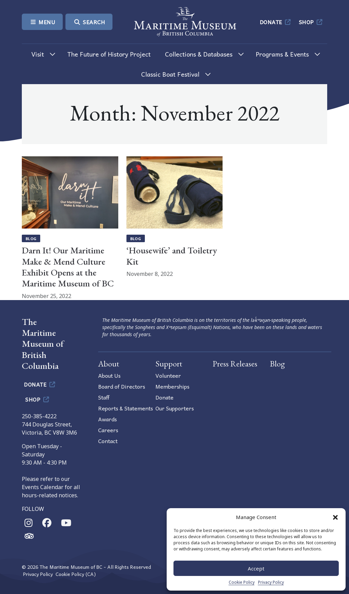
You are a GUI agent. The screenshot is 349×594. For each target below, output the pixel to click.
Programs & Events (282, 54)
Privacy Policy (271, 582)
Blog (31, 238)
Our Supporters (174, 408)
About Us (109, 375)
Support (168, 363)
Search (89, 21)
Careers (108, 429)
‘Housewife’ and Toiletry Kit (171, 255)
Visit (37, 54)
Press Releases (235, 363)
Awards (107, 419)
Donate (276, 21)
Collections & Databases (198, 54)
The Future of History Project (109, 54)
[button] (335, 517)
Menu (42, 21)
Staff (103, 397)
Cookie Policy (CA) (76, 574)
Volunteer (168, 375)
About (108, 363)
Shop (311, 21)
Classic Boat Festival (170, 74)
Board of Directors (121, 386)
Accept (256, 568)
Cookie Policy (242, 582)
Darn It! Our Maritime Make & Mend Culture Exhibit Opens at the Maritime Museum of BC (68, 266)
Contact (108, 440)
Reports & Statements (125, 408)
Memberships (172, 386)
